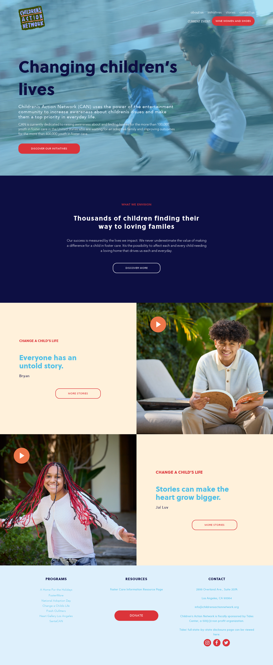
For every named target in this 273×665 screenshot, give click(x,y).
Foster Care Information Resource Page (136, 589)
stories (230, 12)
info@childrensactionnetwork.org (217, 607)
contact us (247, 12)
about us (197, 12)
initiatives (215, 12)
